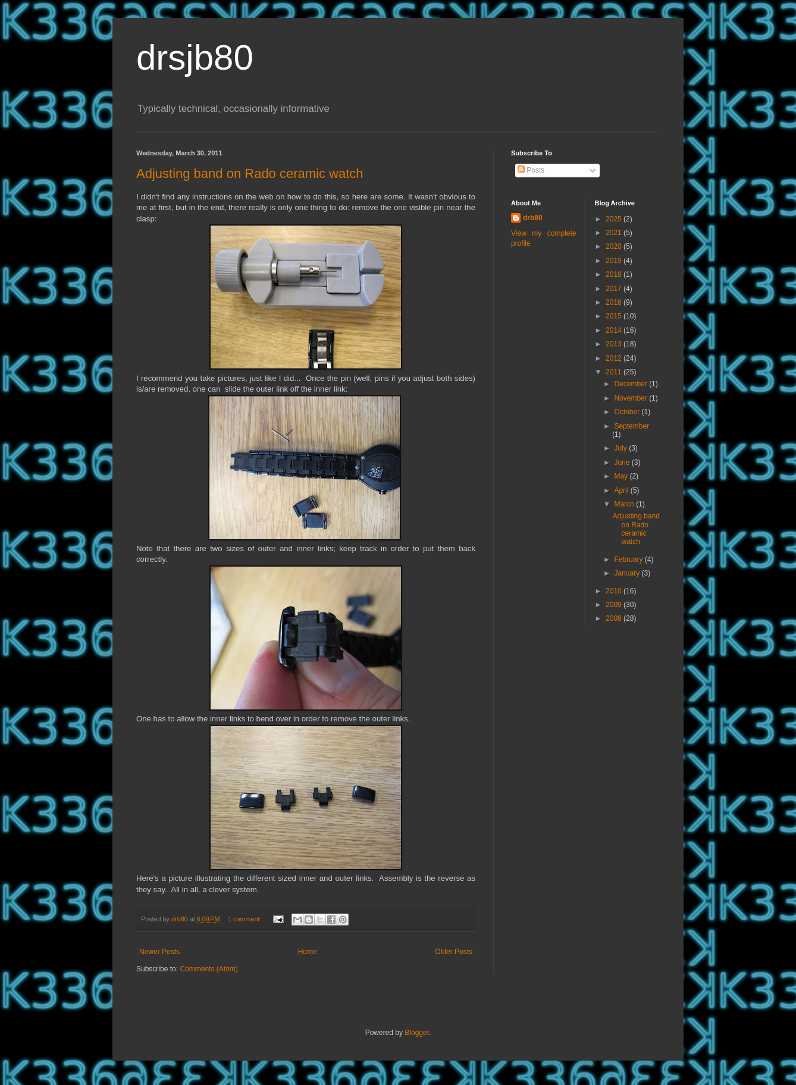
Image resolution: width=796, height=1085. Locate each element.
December (631, 384)
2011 (614, 372)
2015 (614, 316)
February (629, 559)
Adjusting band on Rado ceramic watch (249, 173)
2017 (614, 288)
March (625, 504)
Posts (531, 170)
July (621, 448)
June (622, 462)
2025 (614, 219)
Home (307, 952)
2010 (614, 591)
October (627, 412)
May (621, 476)
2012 (614, 358)
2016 (614, 302)
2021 (614, 233)
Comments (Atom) (208, 969)
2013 (614, 344)
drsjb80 (194, 57)
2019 (614, 261)
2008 (614, 618)
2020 (614, 246)
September (631, 426)
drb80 (533, 218)
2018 (614, 274)
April (622, 490)
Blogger (417, 1032)
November (631, 398)
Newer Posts (159, 952)
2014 (614, 330)
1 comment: (245, 919)
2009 (614, 605)
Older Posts (453, 952)
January (627, 573)
